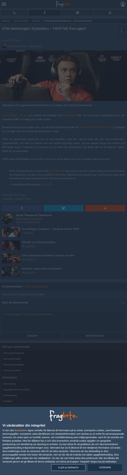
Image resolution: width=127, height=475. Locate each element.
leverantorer (21, 430)
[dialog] (63, 441)
